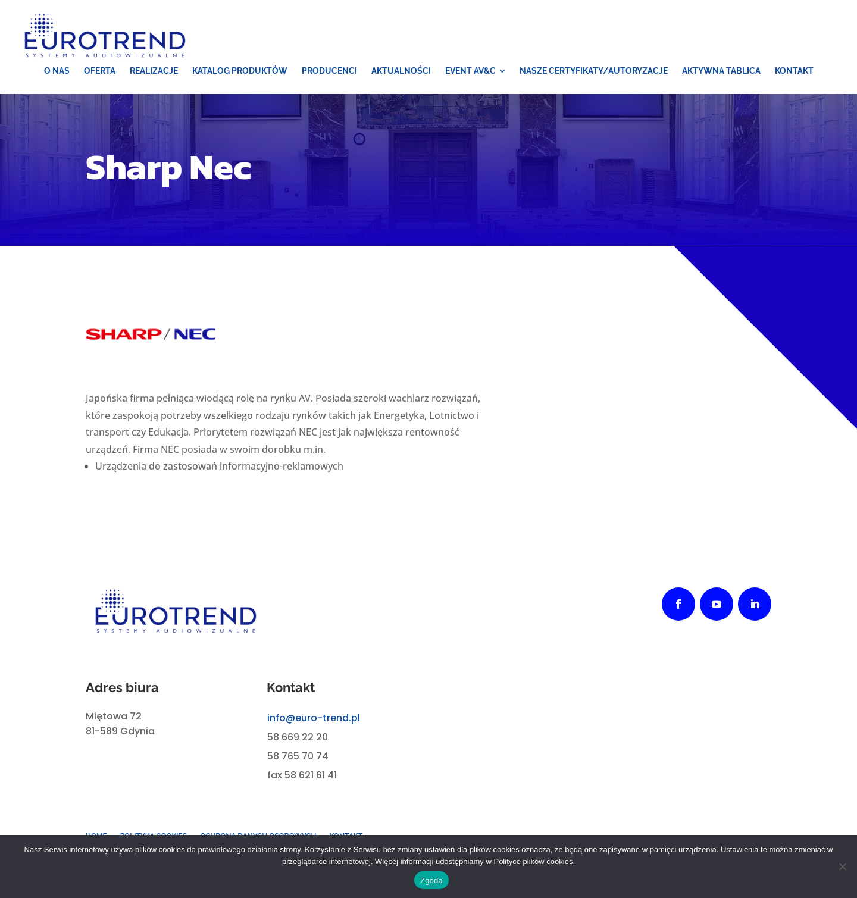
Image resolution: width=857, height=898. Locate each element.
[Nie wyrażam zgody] (842, 866)
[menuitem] (57, 71)
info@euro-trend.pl (313, 718)
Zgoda (431, 880)
